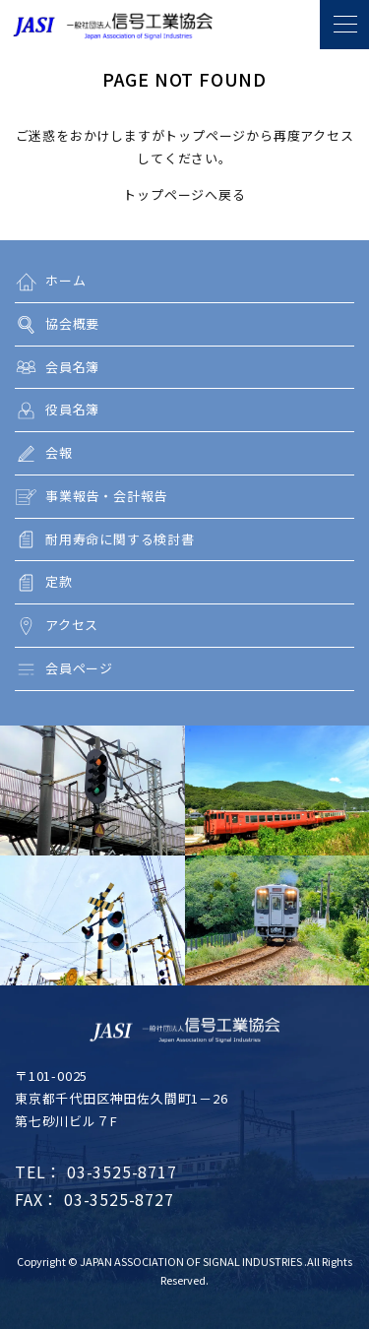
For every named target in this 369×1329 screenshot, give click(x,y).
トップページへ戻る (184, 194)
